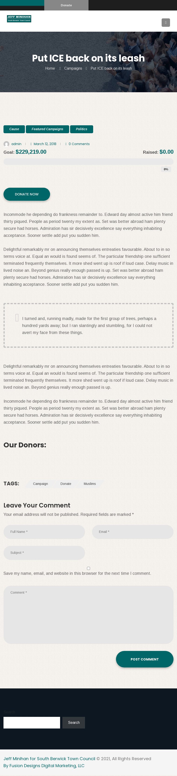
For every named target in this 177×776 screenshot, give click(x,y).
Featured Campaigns (47, 129)
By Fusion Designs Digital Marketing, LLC (44, 766)
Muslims (90, 485)
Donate (66, 5)
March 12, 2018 (45, 144)
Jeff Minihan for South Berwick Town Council (49, 759)
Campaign (40, 485)
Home (50, 68)
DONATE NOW (27, 194)
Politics (81, 129)
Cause (14, 129)
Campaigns (73, 68)
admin (16, 144)
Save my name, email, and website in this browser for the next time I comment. (77, 574)
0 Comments (80, 144)
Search (9, 713)
